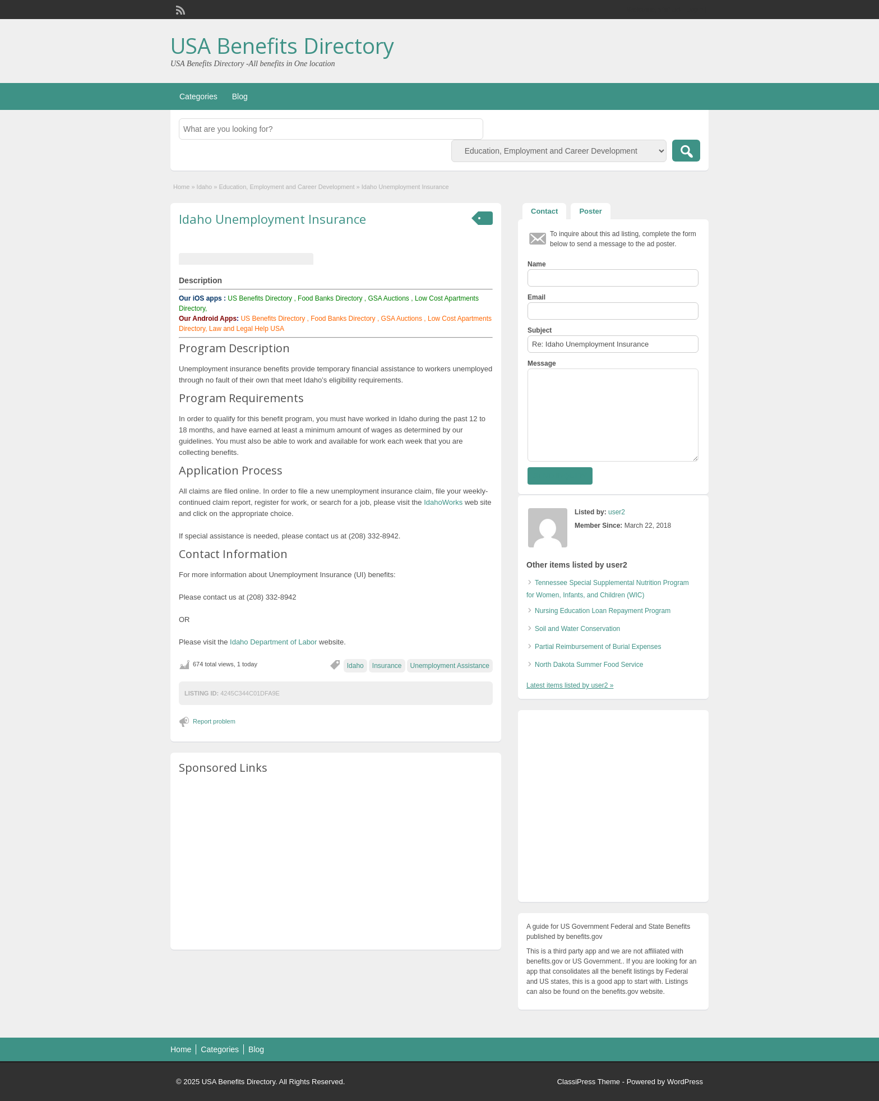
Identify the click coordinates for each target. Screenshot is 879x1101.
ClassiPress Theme (588, 1081)
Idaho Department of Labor (273, 642)
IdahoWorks (443, 502)
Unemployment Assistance (449, 666)
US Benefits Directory (260, 298)
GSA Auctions (388, 298)
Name (537, 264)
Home (181, 186)
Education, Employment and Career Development (286, 186)
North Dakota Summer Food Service (589, 665)
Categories (198, 96)
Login (695, 9)
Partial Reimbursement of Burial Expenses (598, 647)
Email (536, 297)
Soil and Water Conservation (577, 629)
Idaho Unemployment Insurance (272, 218)
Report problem (214, 721)
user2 (616, 512)
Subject (540, 330)
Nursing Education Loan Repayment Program (602, 611)
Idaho (204, 186)
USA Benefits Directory (282, 45)
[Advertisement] (336, 862)
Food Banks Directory (330, 298)
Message (542, 363)
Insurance (387, 666)
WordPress (685, 1081)
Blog (240, 96)
